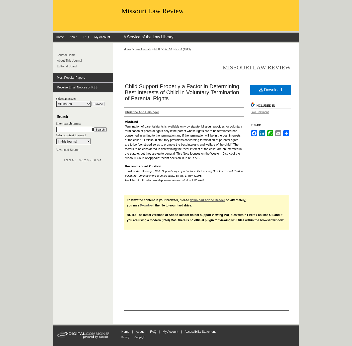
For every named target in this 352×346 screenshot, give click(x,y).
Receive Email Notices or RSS (77, 87)
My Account (170, 331)
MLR (157, 49)
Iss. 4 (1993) (183, 49)
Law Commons (260, 111)
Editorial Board (67, 66)
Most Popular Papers (71, 77)
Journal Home (66, 55)
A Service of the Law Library (148, 37)
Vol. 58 (168, 49)
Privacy (125, 337)
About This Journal (69, 60)
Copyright (139, 337)
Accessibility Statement (200, 331)
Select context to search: (71, 135)
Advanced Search (67, 150)
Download (270, 90)
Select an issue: (66, 98)
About (140, 331)
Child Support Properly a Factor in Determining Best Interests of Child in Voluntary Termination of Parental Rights (182, 92)
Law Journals (143, 49)
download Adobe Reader (207, 200)
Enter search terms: (68, 123)
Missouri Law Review (152, 11)
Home (127, 49)
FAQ (153, 331)
